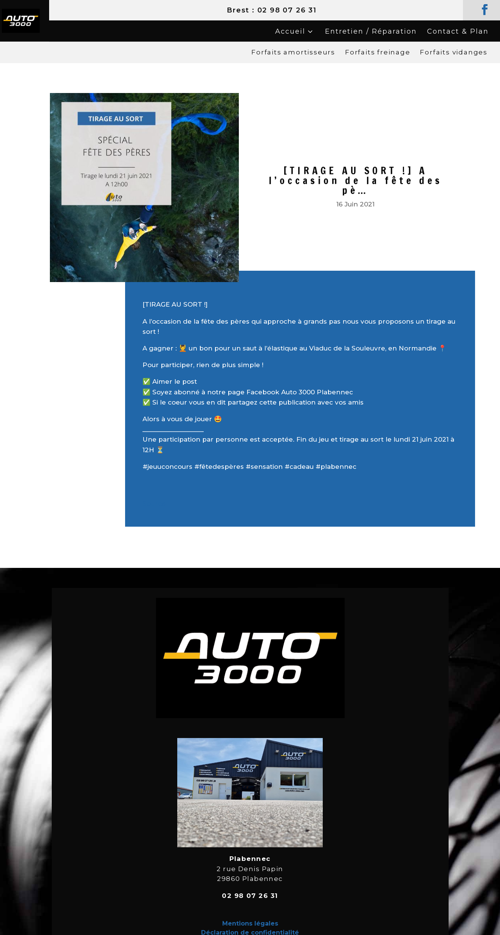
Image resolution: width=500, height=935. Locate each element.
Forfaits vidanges (454, 52)
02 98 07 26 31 (287, 10)
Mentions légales (250, 924)
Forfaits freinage (377, 52)
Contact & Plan (458, 31)
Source (154, 503)
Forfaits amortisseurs (293, 52)
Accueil (290, 31)
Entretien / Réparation (371, 31)
